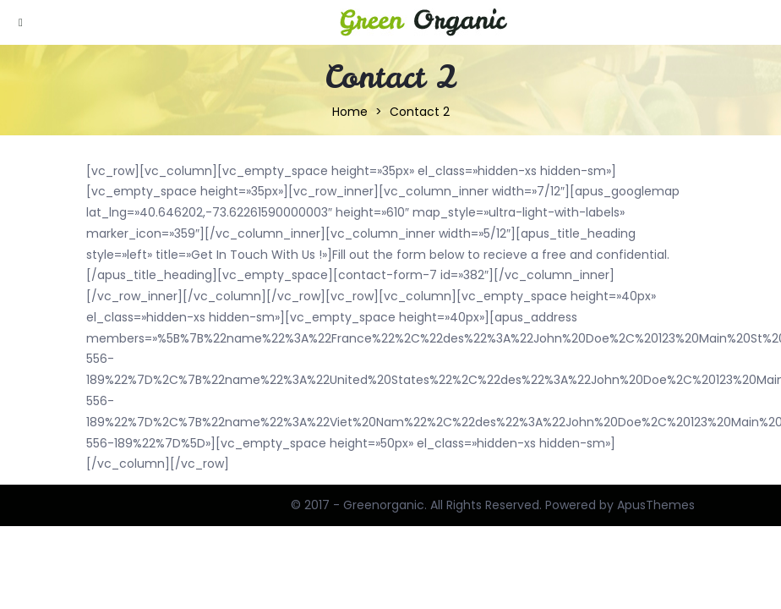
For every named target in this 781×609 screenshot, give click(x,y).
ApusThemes (656, 505)
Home (350, 111)
